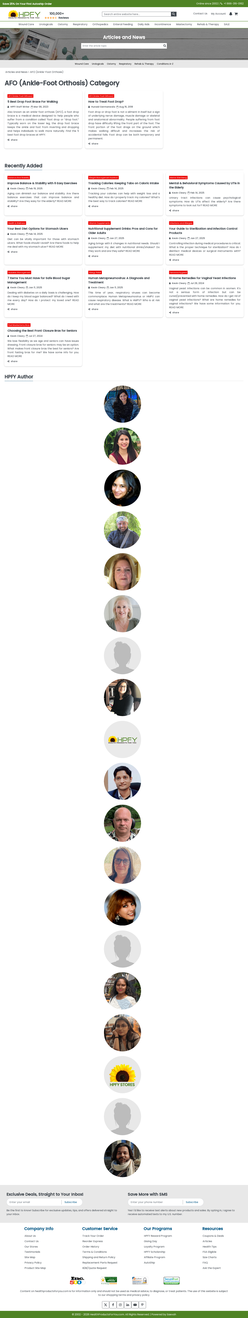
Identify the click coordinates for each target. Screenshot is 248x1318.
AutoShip (149, 1262)
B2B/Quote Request (94, 1268)
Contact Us (200, 13)
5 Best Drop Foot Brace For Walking (32, 102)
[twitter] (102, 1304)
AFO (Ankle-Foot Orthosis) (20, 96)
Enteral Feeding (123, 24)
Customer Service (100, 1229)
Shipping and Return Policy (98, 1257)
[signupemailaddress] (34, 1202)
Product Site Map (35, 1268)
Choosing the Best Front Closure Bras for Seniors (42, 331)
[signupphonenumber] (155, 1202)
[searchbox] (139, 14)
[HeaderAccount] (218, 13)
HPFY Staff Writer (18, 106)
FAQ (205, 1262)
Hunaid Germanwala (101, 106)
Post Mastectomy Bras (19, 325)
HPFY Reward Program (158, 1236)
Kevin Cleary (16, 188)
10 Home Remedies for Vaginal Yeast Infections (202, 278)
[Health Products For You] (24, 14)
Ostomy (63, 24)
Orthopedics (100, 24)
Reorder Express (92, 1241)
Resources (212, 1229)
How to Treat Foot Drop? (106, 102)
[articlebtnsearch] (124, 50)
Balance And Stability (18, 177)
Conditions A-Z (165, 63)
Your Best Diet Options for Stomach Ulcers (37, 229)
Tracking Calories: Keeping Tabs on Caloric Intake (123, 183)
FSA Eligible (209, 1252)
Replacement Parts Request (100, 1262)
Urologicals (46, 24)
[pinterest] (145, 1304)
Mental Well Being (178, 177)
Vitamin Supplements (99, 223)
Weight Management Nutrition (103, 177)
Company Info (38, 1229)
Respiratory (80, 24)
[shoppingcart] (236, 13)
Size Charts (210, 1257)
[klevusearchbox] (174, 14)
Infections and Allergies (181, 223)
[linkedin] (128, 1304)
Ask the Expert (212, 1268)
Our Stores (31, 1246)
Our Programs (158, 1229)
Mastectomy (184, 24)
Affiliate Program (154, 1257)
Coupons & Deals (213, 1236)
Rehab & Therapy (208, 24)
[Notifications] (230, 13)
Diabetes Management (19, 272)
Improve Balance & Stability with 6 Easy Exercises (42, 183)
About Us (30, 1236)
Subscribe (71, 1202)
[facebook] (111, 1304)
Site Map (30, 1257)
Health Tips (210, 1246)
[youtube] (137, 1304)
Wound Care (26, 24)
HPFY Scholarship (154, 1252)
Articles (207, 1241)
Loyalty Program (154, 1246)
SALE (227, 24)
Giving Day (150, 1241)
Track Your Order (93, 1236)
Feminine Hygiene (178, 272)
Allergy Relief (95, 272)
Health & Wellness (16, 223)
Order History (90, 1246)
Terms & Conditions (94, 1252)
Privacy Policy (33, 1262)
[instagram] (119, 1304)
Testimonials (32, 1252)
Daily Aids (143, 24)
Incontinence (163, 24)
